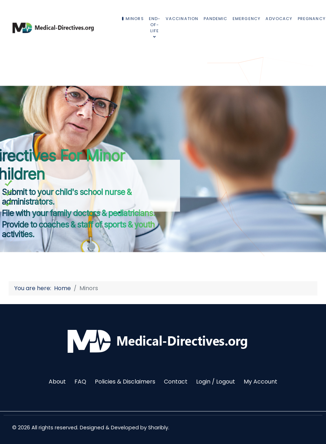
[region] (163, 160)
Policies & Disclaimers (125, 381)
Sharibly (158, 427)
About (57, 381)
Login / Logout (215, 381)
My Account (260, 381)
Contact (176, 381)
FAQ (80, 381)
